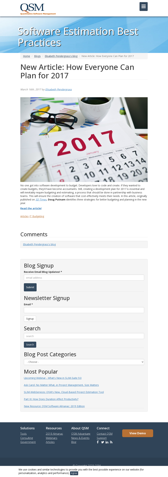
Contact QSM (104, 433)
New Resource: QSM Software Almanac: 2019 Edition (54, 406)
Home (26, 56)
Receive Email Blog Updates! (43, 272)
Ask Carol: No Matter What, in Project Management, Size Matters (61, 385)
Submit (30, 287)
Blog (73, 442)
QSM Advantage (80, 433)
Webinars (51, 438)
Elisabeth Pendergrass (58, 89)
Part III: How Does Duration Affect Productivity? (51, 399)
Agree (74, 473)
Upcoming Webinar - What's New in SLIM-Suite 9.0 (53, 378)
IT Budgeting (36, 216)
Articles (24, 216)
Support (102, 438)
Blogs (37, 56)
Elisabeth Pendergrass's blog (61, 56)
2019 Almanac (54, 433)
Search (30, 344)
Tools (23, 433)
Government (28, 442)
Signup (30, 318)
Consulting (26, 438)
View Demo (137, 433)
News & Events (80, 438)
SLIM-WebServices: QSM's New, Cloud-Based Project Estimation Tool (64, 392)
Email (28, 304)
